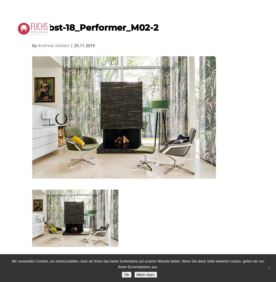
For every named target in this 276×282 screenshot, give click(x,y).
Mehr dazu (146, 275)
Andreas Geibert (54, 45)
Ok (126, 275)
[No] (269, 268)
